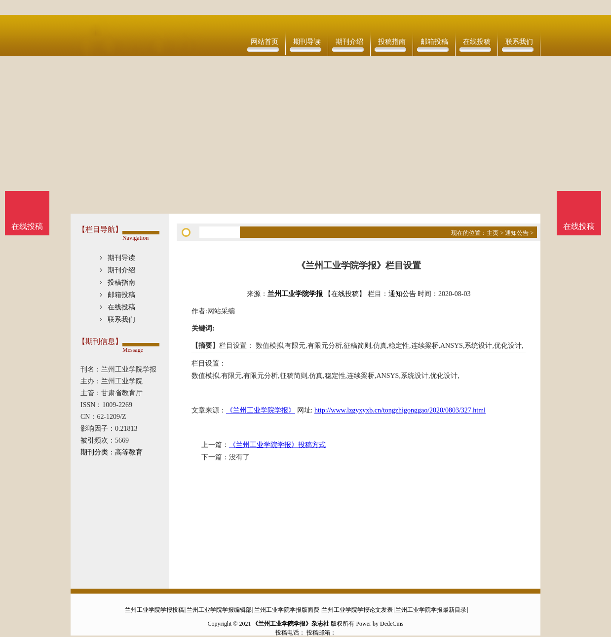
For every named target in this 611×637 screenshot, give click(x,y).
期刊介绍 (349, 41)
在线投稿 (477, 41)
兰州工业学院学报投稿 (154, 609)
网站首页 (264, 41)
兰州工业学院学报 (295, 294)
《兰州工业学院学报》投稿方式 (277, 445)
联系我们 (519, 41)
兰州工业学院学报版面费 (286, 609)
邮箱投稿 (434, 41)
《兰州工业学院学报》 (260, 410)
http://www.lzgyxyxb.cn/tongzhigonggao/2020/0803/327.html (400, 410)
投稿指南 (392, 41)
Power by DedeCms (379, 623)
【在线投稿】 (345, 294)
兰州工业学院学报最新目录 (430, 609)
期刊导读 (307, 41)
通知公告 (517, 232)
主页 (492, 232)
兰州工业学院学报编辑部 (219, 609)
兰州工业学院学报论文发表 (357, 609)
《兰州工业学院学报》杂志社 (290, 623)
